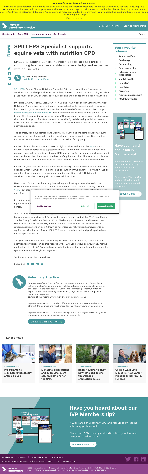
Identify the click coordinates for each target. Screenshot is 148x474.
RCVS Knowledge (128, 99)
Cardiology (124, 60)
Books (50, 461)
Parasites (124, 91)
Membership (8, 34)
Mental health (126, 79)
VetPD (17, 190)
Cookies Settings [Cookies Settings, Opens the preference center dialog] (44, 206)
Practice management (130, 95)
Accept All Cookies (106, 206)
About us (6, 461)
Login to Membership (134, 25)
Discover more (126, 194)
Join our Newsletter (109, 25)
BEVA (92, 146)
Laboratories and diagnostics (128, 73)
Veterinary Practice (36, 76)
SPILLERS (19, 89)
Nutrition (124, 87)
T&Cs (58, 461)
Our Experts (59, 34)
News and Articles (41, 34)
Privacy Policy (69, 461)
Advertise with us (37, 461)
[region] (75, 202)
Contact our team (19, 461)
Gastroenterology (128, 68)
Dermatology (126, 64)
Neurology (124, 83)
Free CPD (23, 34)
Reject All (85, 206)
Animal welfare (127, 56)
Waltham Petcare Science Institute (32, 112)
